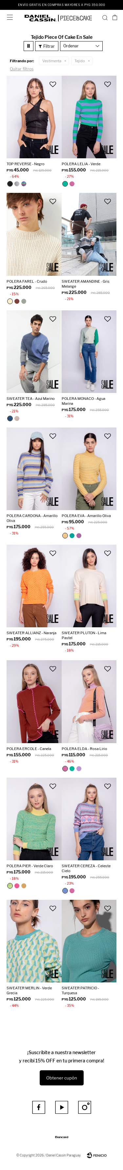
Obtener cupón (61, 1077)
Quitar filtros (21, 68)
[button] (105, 17)
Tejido (79, 61)
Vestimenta (51, 61)
